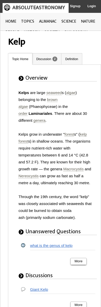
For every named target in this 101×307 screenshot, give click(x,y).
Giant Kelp (39, 289)
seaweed (54, 92)
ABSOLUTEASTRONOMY (38, 7)
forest (69, 134)
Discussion (43, 59)
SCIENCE (68, 21)
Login (91, 6)
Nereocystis (29, 176)
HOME (10, 21)
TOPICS (27, 21)
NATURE (88, 21)
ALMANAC (48, 21)
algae (71, 92)
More (78, 261)
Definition (71, 59)
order (23, 113)
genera (39, 120)
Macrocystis (73, 169)
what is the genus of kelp (51, 245)
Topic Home (20, 59)
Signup (75, 6)
